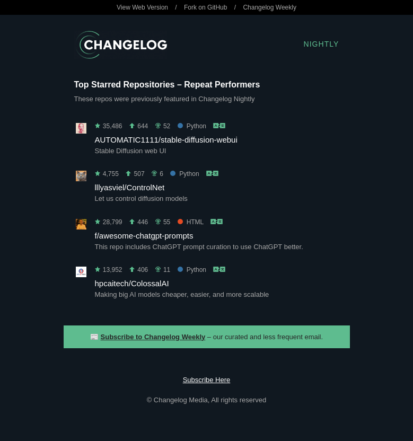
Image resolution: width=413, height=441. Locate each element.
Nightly (321, 44)
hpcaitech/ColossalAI (132, 283)
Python (192, 126)
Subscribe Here (207, 380)
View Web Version (142, 7)
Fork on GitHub (205, 7)
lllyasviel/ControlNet (130, 187)
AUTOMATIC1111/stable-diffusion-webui (166, 139)
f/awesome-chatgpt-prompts (144, 235)
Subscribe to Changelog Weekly (153, 337)
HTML (191, 222)
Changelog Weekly (269, 7)
